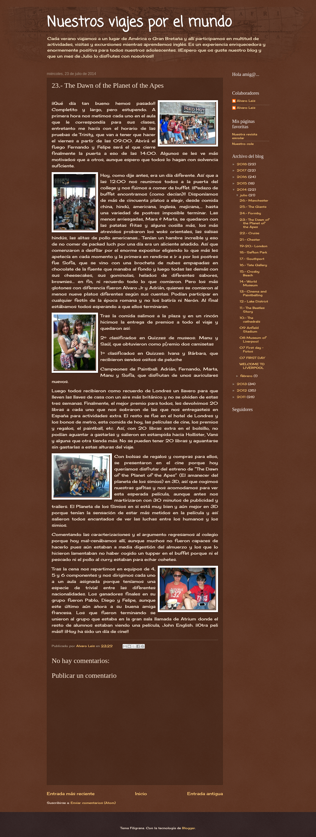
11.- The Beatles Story (252, 309)
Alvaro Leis (246, 101)
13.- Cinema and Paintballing (253, 293)
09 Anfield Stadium (249, 329)
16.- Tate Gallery (253, 265)
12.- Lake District (254, 301)
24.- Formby (250, 213)
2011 (242, 397)
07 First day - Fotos (251, 349)
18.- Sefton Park (253, 252)
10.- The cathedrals (250, 319)
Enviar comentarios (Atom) (93, 803)
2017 (242, 170)
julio (244, 195)
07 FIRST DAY (252, 358)
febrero (247, 376)
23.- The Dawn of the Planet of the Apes (254, 223)
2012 (242, 390)
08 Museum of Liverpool (253, 339)
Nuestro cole (243, 144)
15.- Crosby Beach (249, 273)
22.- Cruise (249, 233)
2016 (242, 177)
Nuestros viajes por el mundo (139, 22)
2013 (242, 384)
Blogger (188, 828)
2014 (242, 189)
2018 (242, 164)
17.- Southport (252, 259)
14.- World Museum (249, 283)
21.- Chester (250, 239)
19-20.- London (253, 246)
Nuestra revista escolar (244, 136)
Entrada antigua (205, 793)
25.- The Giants (253, 206)
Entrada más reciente (71, 793)
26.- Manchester (254, 200)
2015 (242, 183)
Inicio (141, 793)
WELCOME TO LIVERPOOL (252, 365)
